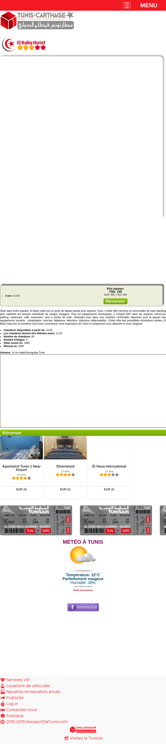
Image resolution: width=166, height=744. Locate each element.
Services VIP (18, 679)
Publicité (15, 697)
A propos (15, 715)
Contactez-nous (21, 709)
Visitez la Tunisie (86, 738)
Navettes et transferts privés (33, 691)
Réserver (115, 301)
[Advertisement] (83, 252)
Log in (12, 703)
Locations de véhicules (28, 685)
